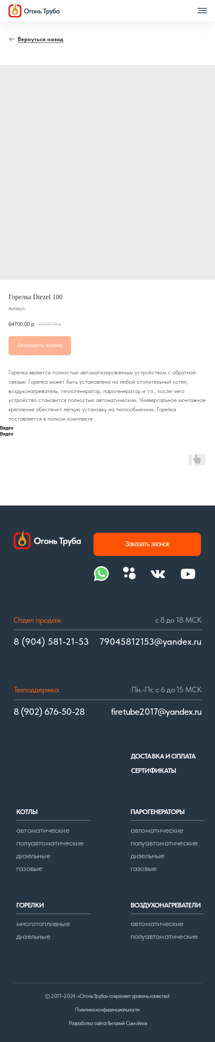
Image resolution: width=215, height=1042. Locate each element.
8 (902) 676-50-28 (49, 711)
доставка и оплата (163, 756)
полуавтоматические (50, 843)
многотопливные (43, 923)
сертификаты (153, 771)
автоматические (42, 830)
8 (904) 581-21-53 (51, 641)
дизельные (33, 855)
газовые (29, 868)
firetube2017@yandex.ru (156, 711)
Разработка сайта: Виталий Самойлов (108, 1023)
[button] (202, 10)
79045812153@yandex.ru (150, 641)
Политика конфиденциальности (107, 1009)
